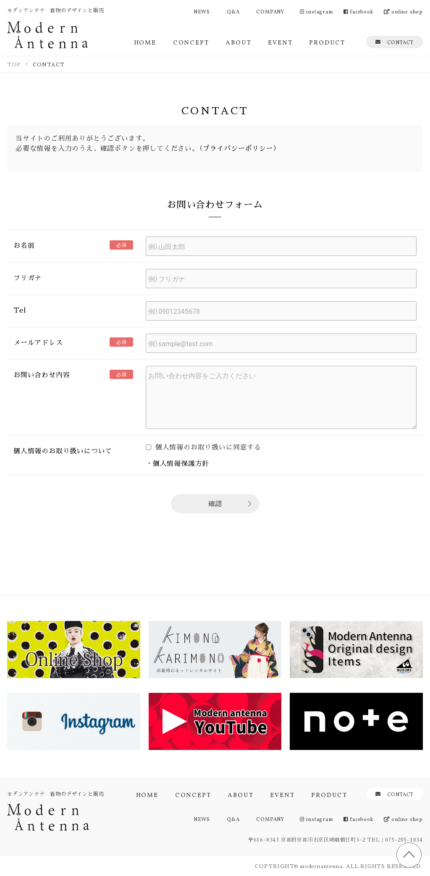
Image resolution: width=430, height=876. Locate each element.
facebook (358, 11)
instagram (316, 11)
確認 (215, 503)
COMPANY (270, 11)
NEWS (202, 11)
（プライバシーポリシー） (238, 148)
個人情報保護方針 (181, 463)
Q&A (233, 11)
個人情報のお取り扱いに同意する (203, 447)
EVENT (280, 41)
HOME (145, 41)
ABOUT (238, 41)
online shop (403, 11)
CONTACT (394, 41)
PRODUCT (327, 41)
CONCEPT (191, 41)
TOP (409, 855)
